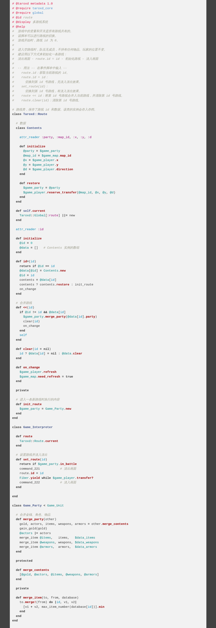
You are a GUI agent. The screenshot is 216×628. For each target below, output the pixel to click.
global (38, 13)
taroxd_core (43, 8)
